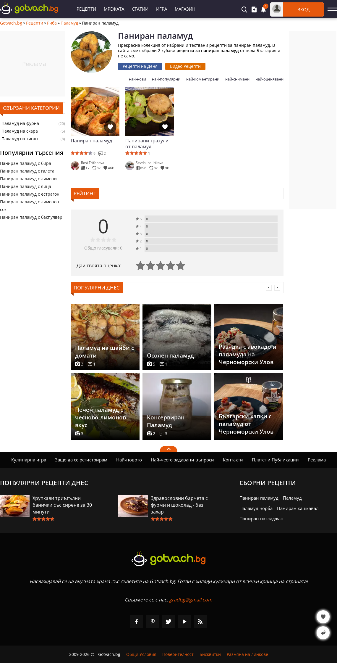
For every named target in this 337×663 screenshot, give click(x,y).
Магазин (185, 9)
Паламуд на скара (19, 131)
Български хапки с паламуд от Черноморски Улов (246, 423)
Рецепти (86, 9)
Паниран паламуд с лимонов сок (29, 205)
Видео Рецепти (185, 66)
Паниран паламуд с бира (25, 163)
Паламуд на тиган (19, 138)
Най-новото (129, 460)
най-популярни (166, 79)
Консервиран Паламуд (165, 421)
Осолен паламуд (170, 355)
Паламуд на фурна (20, 123)
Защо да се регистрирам (81, 460)
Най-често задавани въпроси (182, 460)
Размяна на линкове (247, 654)
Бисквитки (210, 654)
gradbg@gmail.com (190, 599)
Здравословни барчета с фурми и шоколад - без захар (179, 505)
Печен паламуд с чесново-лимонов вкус (100, 417)
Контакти (233, 460)
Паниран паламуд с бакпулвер (31, 217)
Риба (52, 23)
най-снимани (237, 79)
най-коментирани (202, 79)
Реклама (317, 460)
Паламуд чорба (256, 508)
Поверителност (178, 654)
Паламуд (69, 23)
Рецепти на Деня (140, 66)
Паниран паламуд (91, 141)
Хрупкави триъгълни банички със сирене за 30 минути (62, 505)
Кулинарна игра (28, 460)
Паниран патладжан (261, 519)
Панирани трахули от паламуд (146, 143)
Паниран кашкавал (298, 508)
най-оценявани (269, 79)
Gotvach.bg (11, 23)
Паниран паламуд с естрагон (29, 194)
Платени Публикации (275, 460)
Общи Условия (141, 654)
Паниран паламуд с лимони (28, 178)
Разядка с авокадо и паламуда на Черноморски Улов (247, 354)
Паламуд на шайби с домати (104, 351)
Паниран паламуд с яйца (25, 186)
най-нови (137, 79)
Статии (140, 9)
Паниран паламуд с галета (27, 171)
